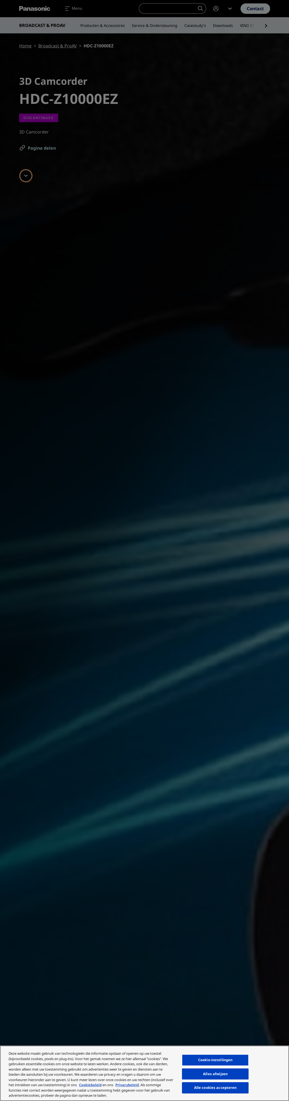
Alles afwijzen (215, 1073)
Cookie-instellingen (215, 1059)
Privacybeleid (127, 1084)
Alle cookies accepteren (215, 1087)
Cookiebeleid (90, 1084)
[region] (144, 1073)
